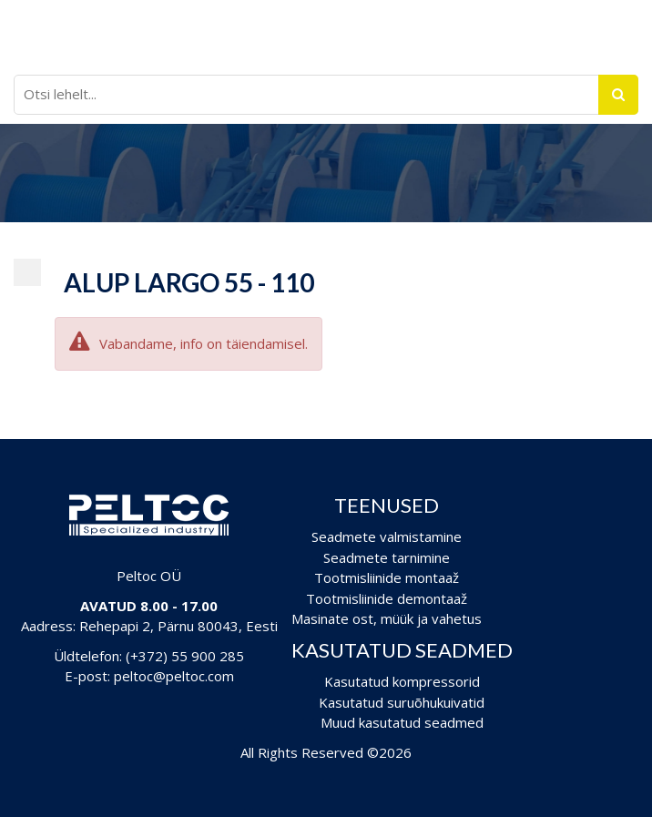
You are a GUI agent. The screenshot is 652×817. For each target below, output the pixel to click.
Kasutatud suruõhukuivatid (401, 702)
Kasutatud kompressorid (402, 681)
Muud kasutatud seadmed (402, 722)
